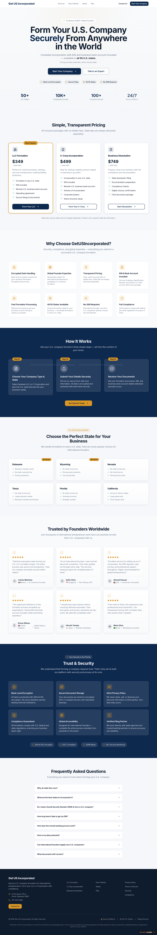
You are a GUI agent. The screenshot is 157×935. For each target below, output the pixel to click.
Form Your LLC (30, 206)
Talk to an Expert (96, 71)
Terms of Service (131, 887)
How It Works (73, 4)
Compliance (129, 895)
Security (128, 891)
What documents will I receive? (78, 854)
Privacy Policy (130, 882)
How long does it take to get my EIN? (78, 816)
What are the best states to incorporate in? (78, 797)
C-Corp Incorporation (75, 887)
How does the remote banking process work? (78, 826)
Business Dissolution (74, 891)
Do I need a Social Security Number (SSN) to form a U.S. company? (78, 807)
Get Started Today (78, 403)
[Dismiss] (154, 932)
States (84, 4)
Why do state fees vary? (78, 788)
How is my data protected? (78, 835)
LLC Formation (72, 882)
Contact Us (123, 4)
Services (61, 4)
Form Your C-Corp (78, 206)
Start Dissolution (126, 206)
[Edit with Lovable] (146, 932)
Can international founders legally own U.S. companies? (78, 845)
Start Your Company (139, 4)
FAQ (92, 4)
